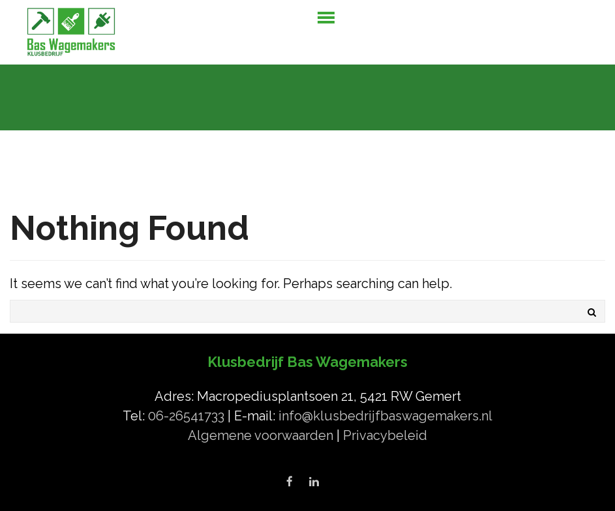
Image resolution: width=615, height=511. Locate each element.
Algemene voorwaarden (262, 435)
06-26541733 (188, 416)
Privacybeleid (385, 435)
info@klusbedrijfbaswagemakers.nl (385, 416)
